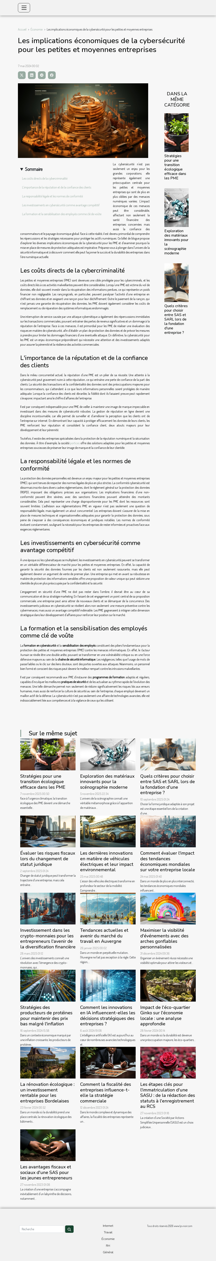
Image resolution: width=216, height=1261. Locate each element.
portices (75, 443)
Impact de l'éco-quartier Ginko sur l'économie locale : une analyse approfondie (165, 1015)
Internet (108, 1226)
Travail (108, 1232)
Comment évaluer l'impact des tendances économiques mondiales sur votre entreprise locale (167, 861)
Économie (37, 29)
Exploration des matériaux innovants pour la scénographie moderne (176, 242)
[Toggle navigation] (24, 7)
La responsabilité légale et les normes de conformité (52, 196)
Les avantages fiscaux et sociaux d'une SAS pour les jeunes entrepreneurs (46, 1172)
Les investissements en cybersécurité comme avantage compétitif (61, 205)
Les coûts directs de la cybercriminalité (44, 178)
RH (108, 1246)
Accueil (22, 29)
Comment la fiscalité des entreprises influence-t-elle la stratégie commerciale (105, 1092)
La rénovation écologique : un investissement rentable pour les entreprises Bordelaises (47, 1092)
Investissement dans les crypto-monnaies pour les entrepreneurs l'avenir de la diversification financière (48, 938)
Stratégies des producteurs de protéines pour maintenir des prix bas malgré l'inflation (46, 1015)
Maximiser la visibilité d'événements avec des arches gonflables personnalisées (164, 938)
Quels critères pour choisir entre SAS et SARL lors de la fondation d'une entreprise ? (176, 319)
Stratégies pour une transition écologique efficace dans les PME (175, 167)
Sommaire (34, 169)
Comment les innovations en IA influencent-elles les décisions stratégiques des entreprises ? (107, 1015)
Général (108, 1252)
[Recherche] (41, 1229)
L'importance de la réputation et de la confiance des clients (56, 187)
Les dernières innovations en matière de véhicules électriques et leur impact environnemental (106, 861)
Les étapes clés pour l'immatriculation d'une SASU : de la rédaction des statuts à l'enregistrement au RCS (167, 1095)
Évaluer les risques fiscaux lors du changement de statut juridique (47, 858)
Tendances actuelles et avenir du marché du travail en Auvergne (104, 935)
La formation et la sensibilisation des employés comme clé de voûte (61, 214)
